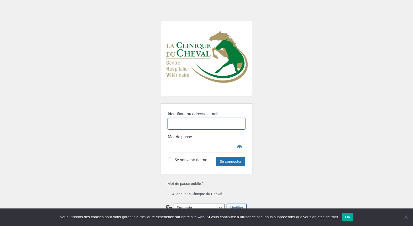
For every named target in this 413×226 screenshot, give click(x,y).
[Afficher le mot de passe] (239, 146)
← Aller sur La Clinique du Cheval (194, 194)
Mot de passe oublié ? (185, 183)
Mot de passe (180, 137)
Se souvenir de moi (191, 160)
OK (347, 217)
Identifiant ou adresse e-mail (193, 114)
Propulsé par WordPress (206, 61)
